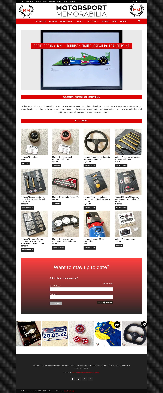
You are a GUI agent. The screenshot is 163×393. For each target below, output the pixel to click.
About (45, 1)
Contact (38, 1)
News (114, 21)
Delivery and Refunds (55, 1)
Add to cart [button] (25, 163)
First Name (53, 294)
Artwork (53, 21)
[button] (139, 21)
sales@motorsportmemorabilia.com (85, 373)
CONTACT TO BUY (90, 165)
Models (80, 21)
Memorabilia (67, 21)
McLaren (105, 21)
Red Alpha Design (69, 391)
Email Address (55, 286)
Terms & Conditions (69, 1)
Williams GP (40, 21)
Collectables (92, 21)
